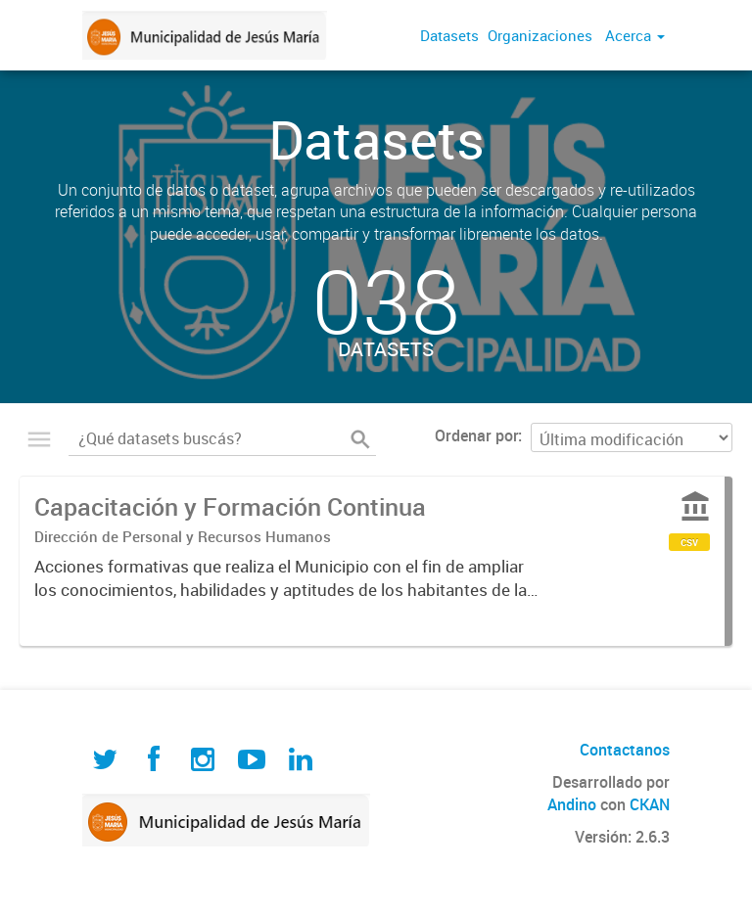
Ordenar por (476, 435)
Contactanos (625, 749)
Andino (571, 804)
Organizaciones (540, 35)
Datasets (449, 35)
